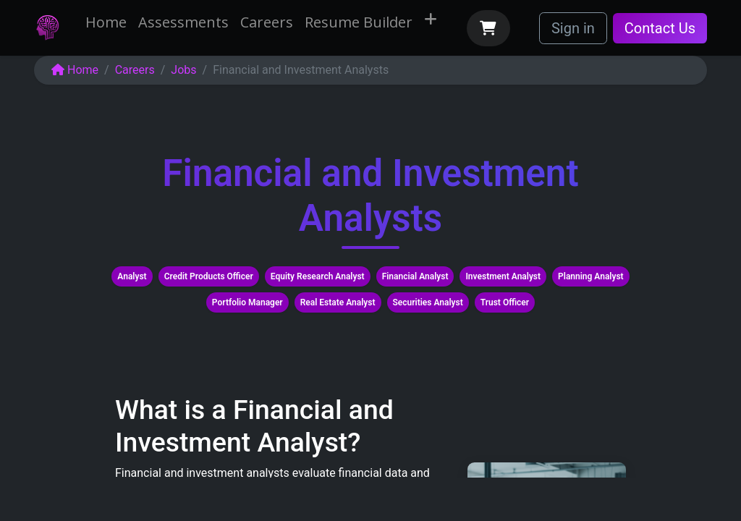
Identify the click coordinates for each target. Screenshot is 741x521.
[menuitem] (106, 22)
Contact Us (659, 28)
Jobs (183, 70)
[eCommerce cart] (488, 28)
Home (74, 70)
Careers (135, 70)
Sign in (573, 28)
